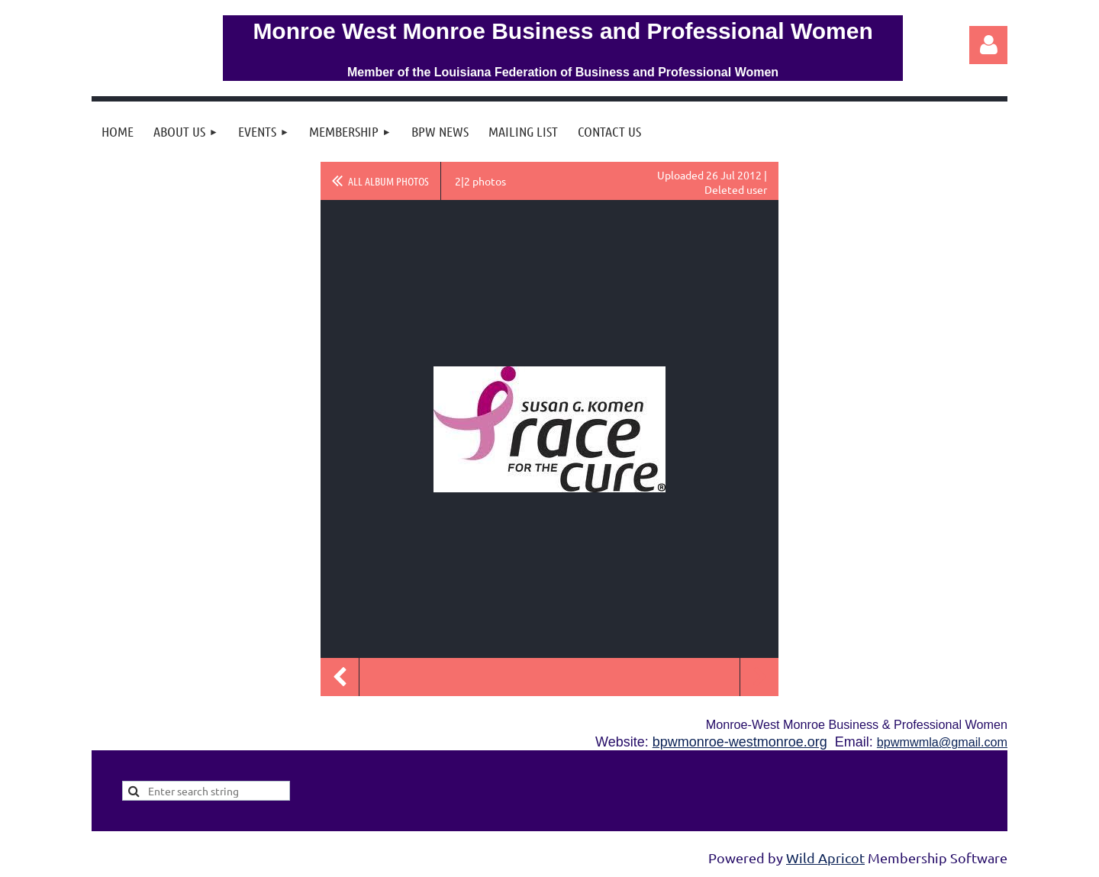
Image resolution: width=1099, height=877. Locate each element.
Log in (988, 45)
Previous (340, 677)
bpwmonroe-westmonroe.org (740, 742)
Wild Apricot (825, 858)
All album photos (388, 181)
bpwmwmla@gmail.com (942, 742)
